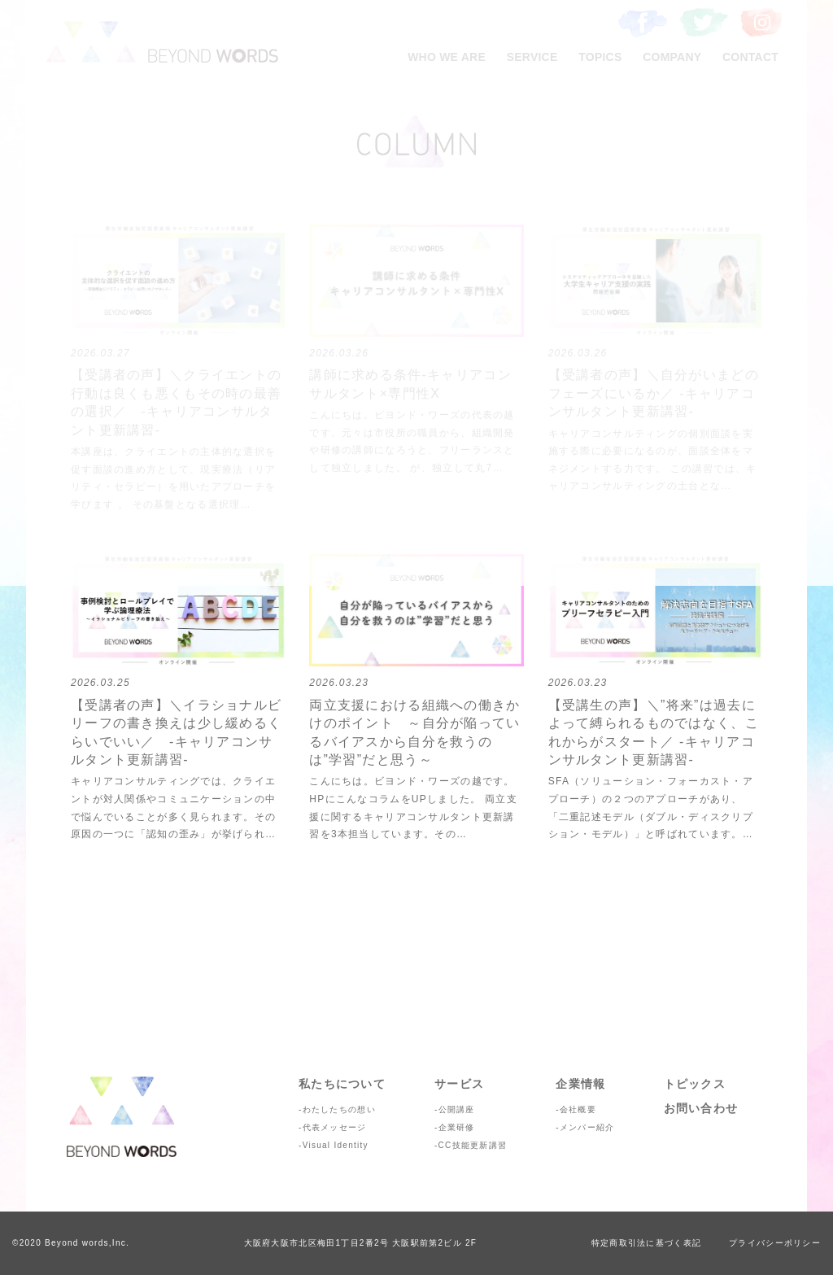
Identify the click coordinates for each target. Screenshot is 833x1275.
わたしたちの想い (339, 1109)
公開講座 (456, 1109)
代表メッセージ (335, 1127)
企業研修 (456, 1127)
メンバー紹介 (587, 1127)
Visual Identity (336, 1145)
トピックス (695, 1083)
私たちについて (342, 1083)
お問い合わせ (701, 1108)
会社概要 (578, 1109)
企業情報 (580, 1083)
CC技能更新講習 (473, 1145)
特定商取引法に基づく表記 (646, 1242)
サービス (459, 1083)
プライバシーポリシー (775, 1242)
